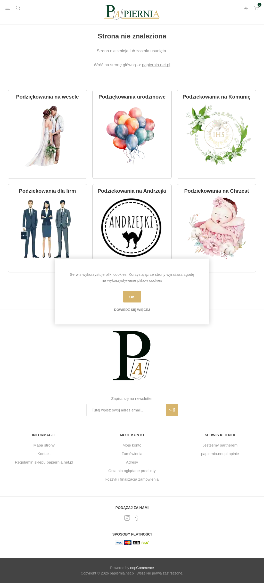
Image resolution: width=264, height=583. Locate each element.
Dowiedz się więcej (132, 310)
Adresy (132, 462)
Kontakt (44, 453)
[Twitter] (127, 518)
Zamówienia (132, 453)
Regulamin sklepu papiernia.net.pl (44, 462)
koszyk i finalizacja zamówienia (132, 479)
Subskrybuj (172, 410)
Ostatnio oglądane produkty (131, 470)
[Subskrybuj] (126, 410)
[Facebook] (137, 518)
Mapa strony (44, 445)
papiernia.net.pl (156, 65)
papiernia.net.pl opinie (220, 453)
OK (132, 297)
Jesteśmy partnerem (219, 445)
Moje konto (131, 445)
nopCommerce (142, 568)
